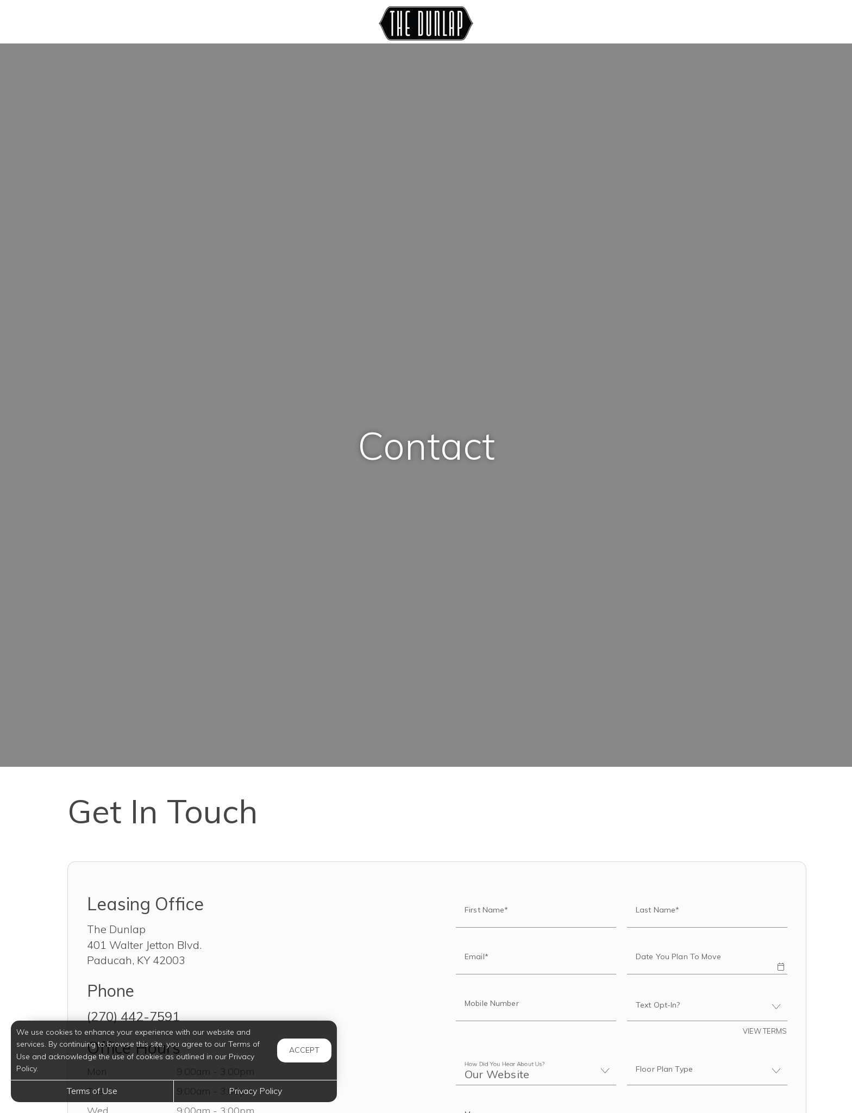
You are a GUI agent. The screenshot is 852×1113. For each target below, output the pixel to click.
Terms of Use (92, 1090)
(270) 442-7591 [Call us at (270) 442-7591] (133, 1016)
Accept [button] (304, 1050)
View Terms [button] (765, 1031)
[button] (780, 959)
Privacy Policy (255, 1090)
